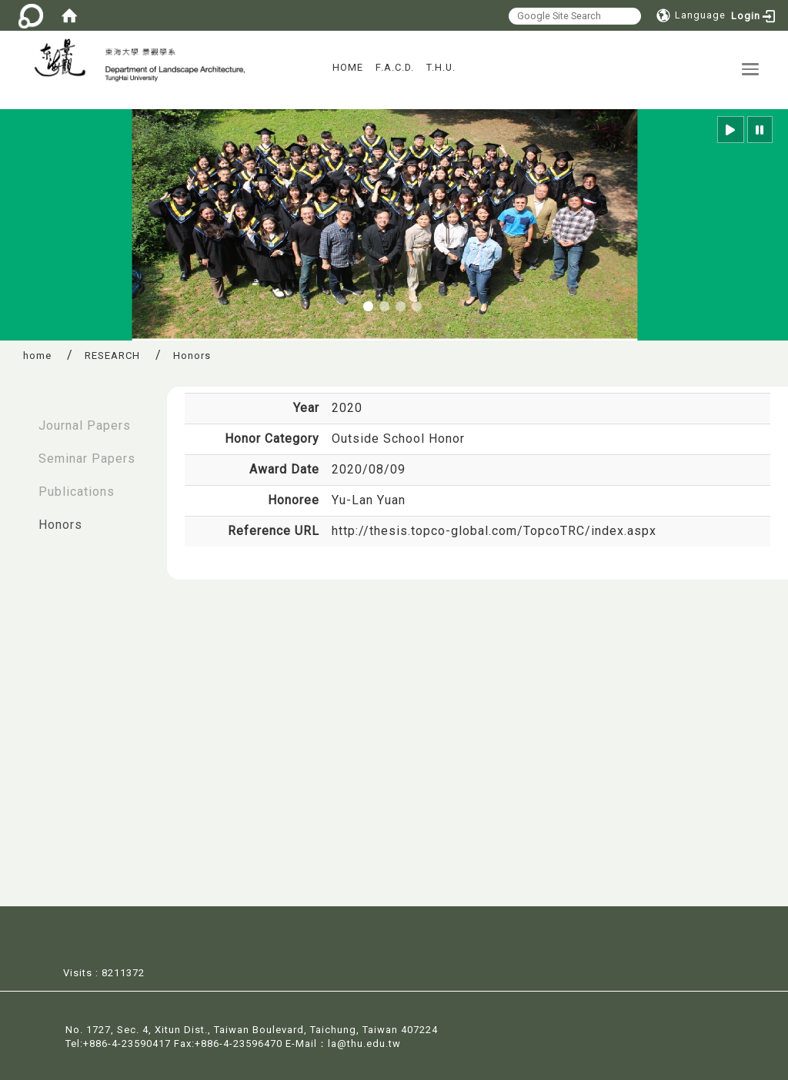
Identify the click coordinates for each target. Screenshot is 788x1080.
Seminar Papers (86, 458)
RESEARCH (112, 355)
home (37, 355)
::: (16, 417)
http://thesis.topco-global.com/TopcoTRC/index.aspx (494, 530)
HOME (347, 67)
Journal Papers (84, 425)
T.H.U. (441, 67)
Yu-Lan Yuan (369, 500)
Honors (60, 524)
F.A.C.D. (395, 67)
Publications (76, 491)
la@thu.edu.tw (364, 1042)
